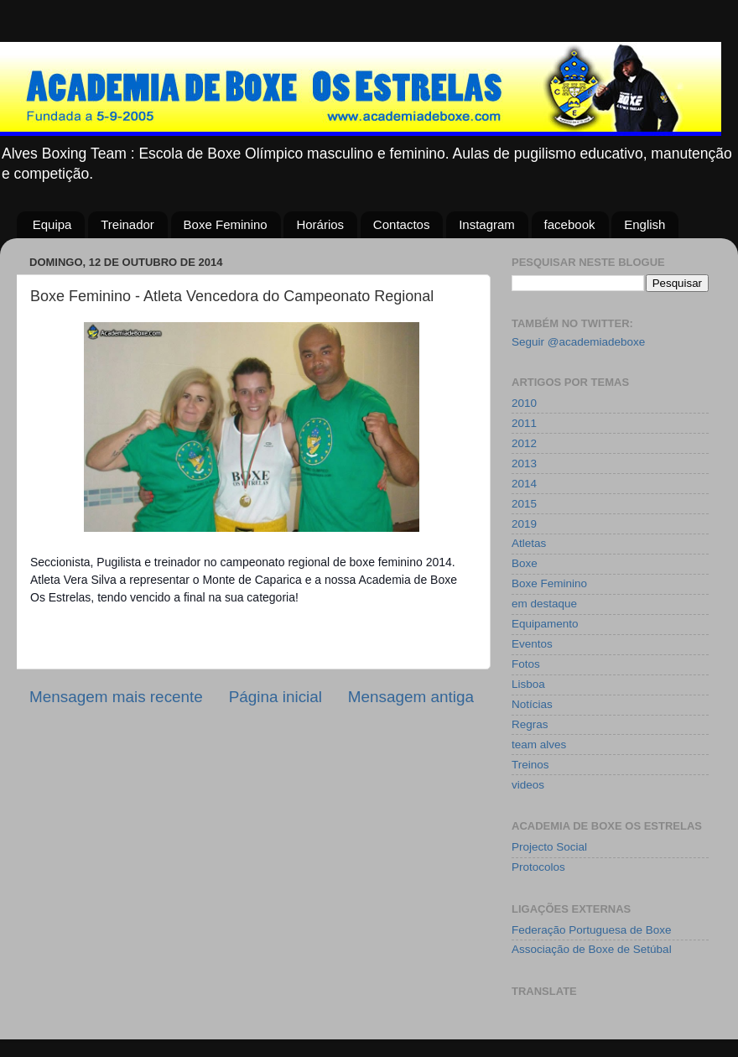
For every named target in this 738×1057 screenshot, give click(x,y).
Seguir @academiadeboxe (578, 342)
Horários (320, 224)
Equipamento (545, 623)
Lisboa (528, 684)
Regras (530, 724)
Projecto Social (549, 847)
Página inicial (275, 697)
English (644, 224)
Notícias (532, 704)
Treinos (530, 764)
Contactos (401, 224)
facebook (569, 224)
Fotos (526, 664)
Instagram (487, 224)
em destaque (544, 603)
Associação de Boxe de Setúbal (592, 949)
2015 (524, 503)
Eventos (532, 644)
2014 (524, 483)
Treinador (127, 224)
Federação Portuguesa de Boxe (592, 930)
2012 (524, 443)
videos (528, 784)
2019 (524, 524)
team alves (539, 744)
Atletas (529, 543)
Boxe (525, 563)
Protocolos (538, 867)
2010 (524, 403)
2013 (524, 463)
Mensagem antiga (411, 697)
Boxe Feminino (226, 224)
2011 (524, 423)
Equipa (52, 224)
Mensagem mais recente (116, 697)
